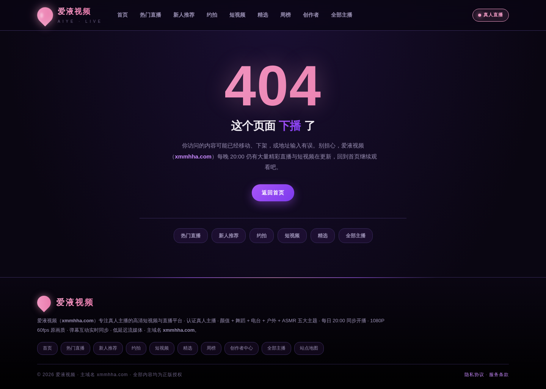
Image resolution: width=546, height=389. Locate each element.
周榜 (285, 15)
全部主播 (341, 15)
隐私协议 (474, 374)
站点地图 (309, 348)
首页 (122, 15)
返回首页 (273, 193)
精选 (262, 15)
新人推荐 (184, 15)
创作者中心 (241, 348)
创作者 (311, 15)
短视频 (237, 15)
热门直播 (150, 15)
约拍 (212, 15)
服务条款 (499, 374)
